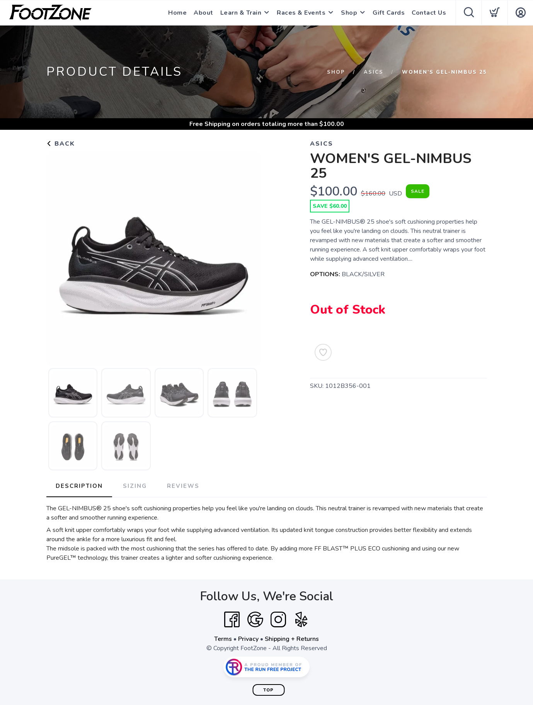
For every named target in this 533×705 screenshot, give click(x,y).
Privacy (248, 639)
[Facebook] (232, 619)
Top (268, 690)
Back (60, 143)
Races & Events (301, 12)
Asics (373, 72)
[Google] (255, 619)
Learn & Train (241, 12)
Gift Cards (389, 12)
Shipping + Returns (292, 639)
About (203, 12)
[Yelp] (301, 619)
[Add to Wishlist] (323, 352)
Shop (349, 12)
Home (177, 12)
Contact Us (429, 12)
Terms (223, 639)
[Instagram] (278, 619)
